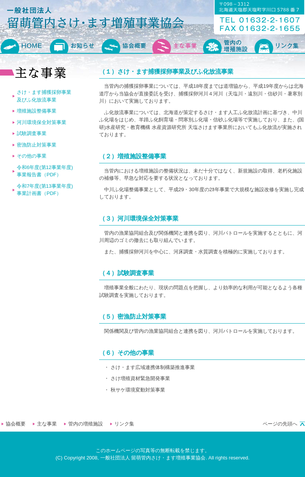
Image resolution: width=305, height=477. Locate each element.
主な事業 (47, 424)
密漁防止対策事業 (36, 145)
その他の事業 (32, 156)
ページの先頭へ (280, 424)
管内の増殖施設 (85, 424)
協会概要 (16, 424)
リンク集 (124, 424)
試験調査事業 (32, 133)
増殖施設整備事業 (36, 111)
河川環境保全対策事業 (41, 122)
